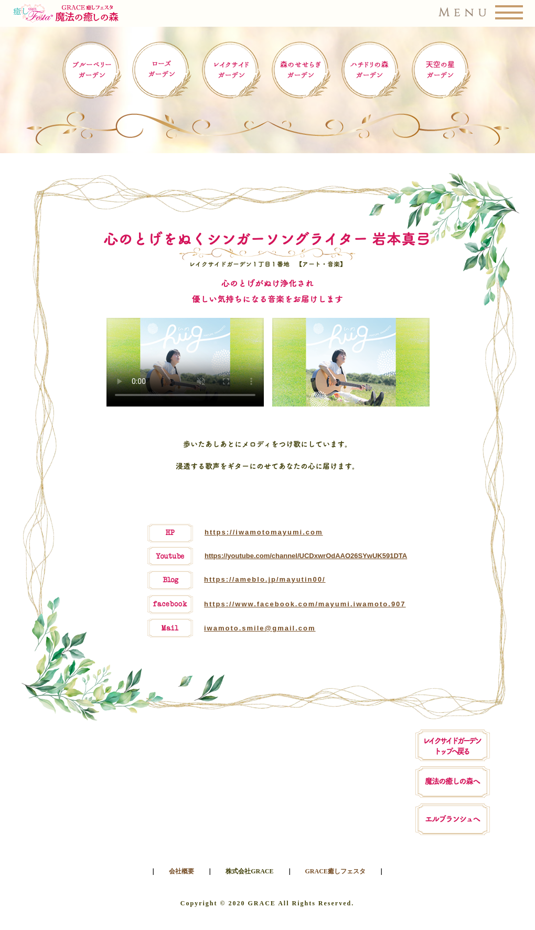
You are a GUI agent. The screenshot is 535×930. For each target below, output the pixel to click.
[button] (268, 13)
